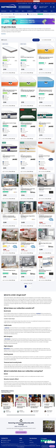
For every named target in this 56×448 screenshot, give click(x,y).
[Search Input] (26, 7)
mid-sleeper (7, 339)
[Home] (8, 7)
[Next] (30, 286)
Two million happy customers (19, 14)
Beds (11, 11)
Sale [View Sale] (52, 11)
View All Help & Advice (5, 392)
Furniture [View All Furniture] (38, 11)
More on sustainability (21, 432)
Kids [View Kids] (23, 11)
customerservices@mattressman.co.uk (10, 444)
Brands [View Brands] (38, 3)
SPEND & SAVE (19, 1)
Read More (3, 33)
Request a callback (7, 440)
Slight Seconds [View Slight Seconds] (47, 3)
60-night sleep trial (31, 14)
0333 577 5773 (6, 442)
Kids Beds (6, 16)
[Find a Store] (51, 7)
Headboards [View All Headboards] (30, 11)
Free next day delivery (6, 14)
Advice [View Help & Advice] (34, 3)
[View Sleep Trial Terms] (35, 7)
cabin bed (7, 327)
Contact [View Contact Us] (53, 3)
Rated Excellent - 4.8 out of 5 (46, 14)
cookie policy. (22, 446)
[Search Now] (19, 7)
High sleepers (7, 348)
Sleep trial (21, 442)
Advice (20, 440)
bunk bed (38, 313)
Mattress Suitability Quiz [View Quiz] (22, 3)
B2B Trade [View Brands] (30, 3)
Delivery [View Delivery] (42, 3)
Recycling (31, 442)
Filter (36, 40)
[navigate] (48, 415)
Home (2, 16)
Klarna (31, 440)
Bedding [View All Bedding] (46, 11)
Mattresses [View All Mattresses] (4, 11)
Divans (17, 11)
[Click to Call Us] (44, 7)
